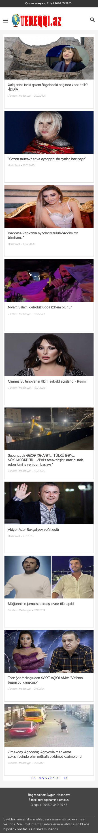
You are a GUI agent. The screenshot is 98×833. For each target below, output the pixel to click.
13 (65, 778)
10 (58, 778)
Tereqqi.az (37, 20)
